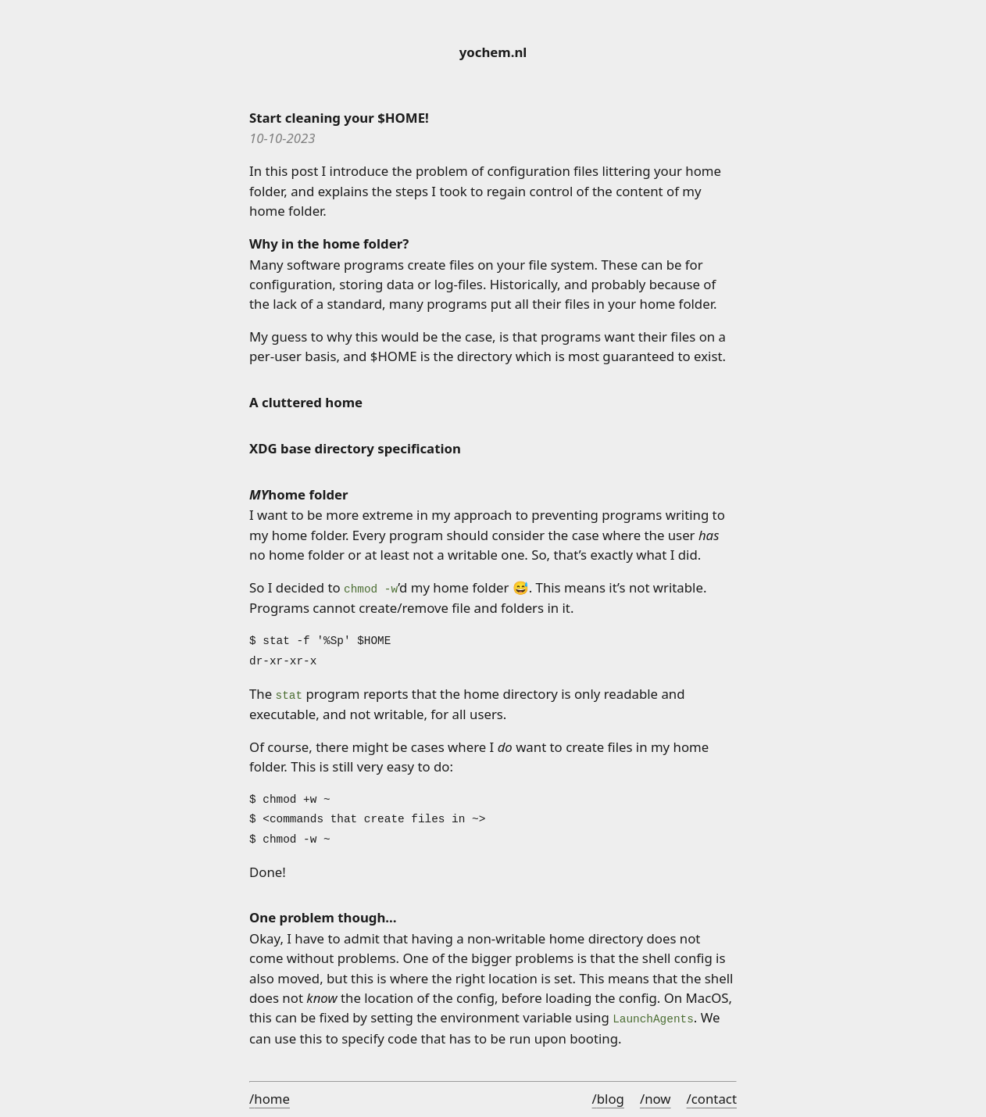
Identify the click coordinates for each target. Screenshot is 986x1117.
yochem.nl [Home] (493, 52)
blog (610, 1095)
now (657, 1095)
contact (714, 1095)
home (272, 1095)
